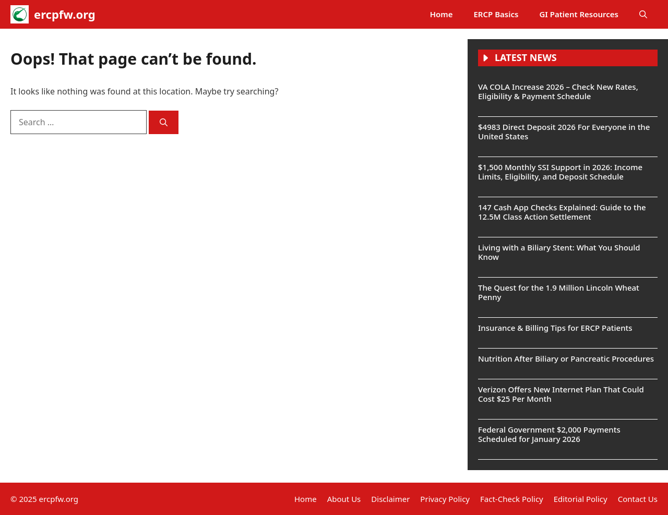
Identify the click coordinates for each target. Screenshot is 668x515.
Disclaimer (390, 499)
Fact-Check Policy (511, 499)
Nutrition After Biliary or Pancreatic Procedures (566, 358)
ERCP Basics (496, 14)
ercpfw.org (65, 14)
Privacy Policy (445, 499)
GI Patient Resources (578, 14)
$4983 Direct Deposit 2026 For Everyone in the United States (564, 131)
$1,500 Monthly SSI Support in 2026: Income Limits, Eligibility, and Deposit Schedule (560, 172)
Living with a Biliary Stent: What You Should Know (559, 252)
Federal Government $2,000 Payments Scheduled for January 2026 (549, 434)
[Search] (163, 122)
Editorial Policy (580, 499)
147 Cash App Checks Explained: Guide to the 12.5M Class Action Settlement (562, 212)
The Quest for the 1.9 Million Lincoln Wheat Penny (558, 292)
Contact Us (638, 499)
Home (441, 14)
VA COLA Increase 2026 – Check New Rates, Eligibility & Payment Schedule (558, 91)
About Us (344, 499)
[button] (643, 14)
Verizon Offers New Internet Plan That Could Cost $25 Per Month (561, 394)
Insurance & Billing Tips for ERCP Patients (555, 327)
